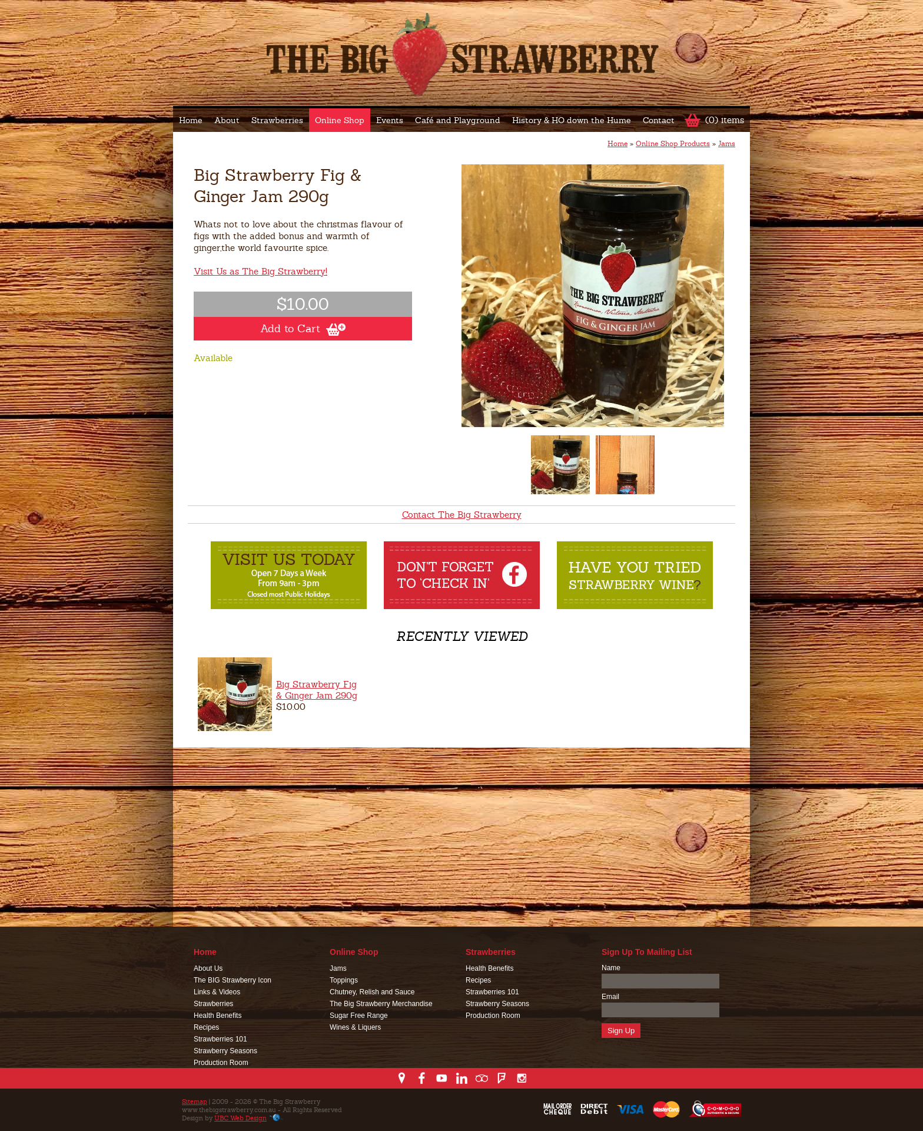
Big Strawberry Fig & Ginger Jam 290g (316, 690)
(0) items (724, 119)
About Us (208, 968)
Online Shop (339, 120)
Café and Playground (457, 120)
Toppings (344, 980)
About (227, 120)
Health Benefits (217, 1015)
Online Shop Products (673, 143)
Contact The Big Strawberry (462, 514)
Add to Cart (303, 329)
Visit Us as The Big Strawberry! (260, 271)
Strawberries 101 (220, 1039)
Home (190, 120)
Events (389, 120)
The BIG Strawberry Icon (232, 980)
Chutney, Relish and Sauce (372, 992)
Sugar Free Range (359, 1015)
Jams (726, 143)
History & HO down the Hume (571, 120)
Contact (659, 120)
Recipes (206, 1027)
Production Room (221, 1063)
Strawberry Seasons (225, 1051)
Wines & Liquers (355, 1027)
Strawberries (277, 120)
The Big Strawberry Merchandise (381, 1004)
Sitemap (194, 1101)
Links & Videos (217, 992)
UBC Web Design (240, 1118)
